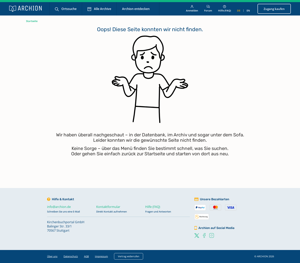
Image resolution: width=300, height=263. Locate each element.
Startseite (32, 21)
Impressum (101, 256)
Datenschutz (71, 256)
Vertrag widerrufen (128, 256)
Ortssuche (69, 9)
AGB (86, 256)
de (238, 10)
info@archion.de (59, 207)
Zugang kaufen (274, 9)
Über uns (52, 256)
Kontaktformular (108, 207)
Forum (208, 8)
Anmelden (192, 8)
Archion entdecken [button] (136, 9)
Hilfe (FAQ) (224, 8)
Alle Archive (102, 9)
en (248, 10)
